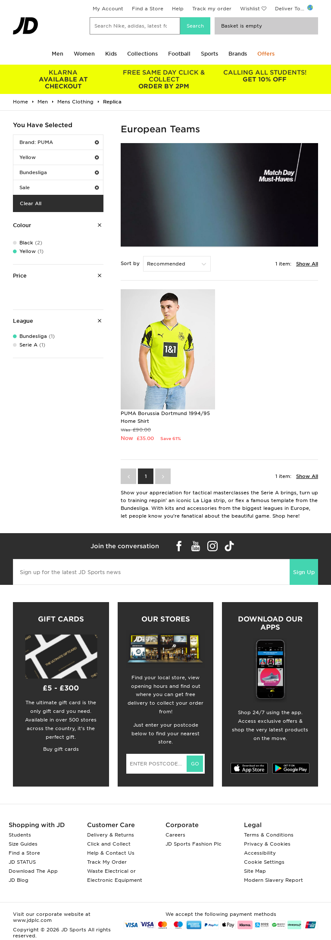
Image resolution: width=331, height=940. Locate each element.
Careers (175, 835)
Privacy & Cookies (267, 844)
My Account (108, 9)
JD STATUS (22, 862)
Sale (59, 187)
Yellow (59, 157)
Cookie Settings (264, 862)
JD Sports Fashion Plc (194, 844)
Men (57, 53)
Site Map (255, 871)
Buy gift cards (61, 749)
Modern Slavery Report (273, 880)
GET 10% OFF (264, 76)
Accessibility (260, 853)
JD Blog (18, 880)
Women (84, 53)
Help (178, 9)
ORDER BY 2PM (164, 79)
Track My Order (107, 862)
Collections (142, 53)
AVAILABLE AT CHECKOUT (63, 79)
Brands (237, 53)
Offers (266, 53)
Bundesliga (59, 172)
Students (20, 835)
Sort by (130, 263)
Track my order (211, 9)
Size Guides (23, 844)
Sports (209, 53)
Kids (111, 53)
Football (179, 53)
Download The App (33, 871)
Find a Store (147, 9)
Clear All (30, 203)
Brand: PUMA (59, 142)
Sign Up (304, 572)
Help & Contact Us (110, 853)
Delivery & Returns (110, 835)
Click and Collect (109, 844)
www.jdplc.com (32, 920)
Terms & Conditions (269, 835)
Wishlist (250, 9)
